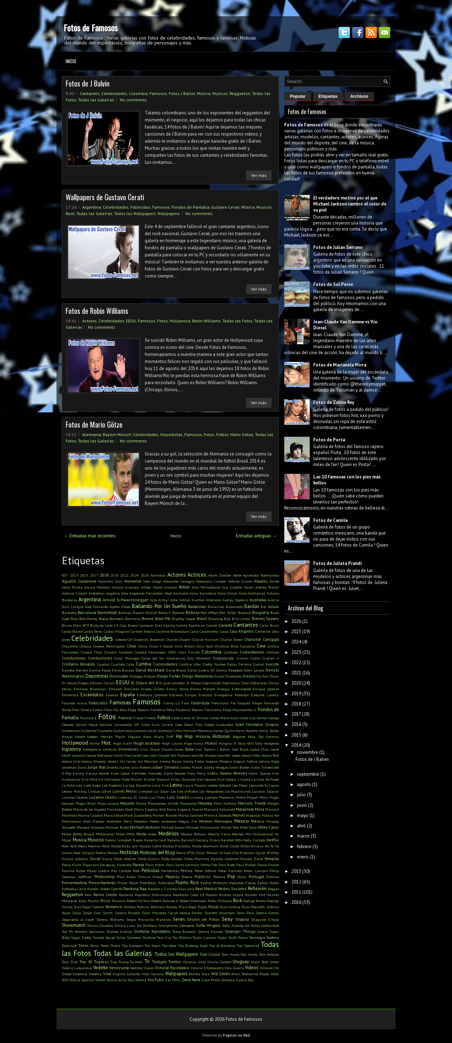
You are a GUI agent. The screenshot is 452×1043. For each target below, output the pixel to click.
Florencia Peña (162, 709)
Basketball (107, 612)
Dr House (69, 682)
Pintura (144, 876)
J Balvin (188, 93)
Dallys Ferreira (239, 664)
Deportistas (171, 434)
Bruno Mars (71, 625)
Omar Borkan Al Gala (213, 852)
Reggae (273, 888)
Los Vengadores (212, 791)
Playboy (172, 876)
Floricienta (213, 709)
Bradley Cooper (184, 618)
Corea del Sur (153, 658)
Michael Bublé (117, 827)
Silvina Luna (125, 925)
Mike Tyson (248, 827)
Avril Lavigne (72, 606)
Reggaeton (240, 93)
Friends (150, 717)
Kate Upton (120, 773)
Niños (244, 846)
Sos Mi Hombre (74, 931)
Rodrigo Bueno (254, 900)
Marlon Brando (165, 815)
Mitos (120, 834)
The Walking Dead (193, 945)
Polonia (219, 876)
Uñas (202, 961)
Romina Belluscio (151, 906)
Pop (231, 877)
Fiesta (97, 709)
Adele (237, 575)
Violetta (95, 973)
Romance (114, 906)
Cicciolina (247, 646)
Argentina (91, 207)
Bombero (116, 618)
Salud (87, 912)
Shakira (242, 919)
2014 (296, 745)
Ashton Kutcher (191, 599)
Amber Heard (151, 587)
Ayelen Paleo (119, 606)
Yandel (100, 979)
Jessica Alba (251, 755)
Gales (176, 717)
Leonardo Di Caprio (264, 785)
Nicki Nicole (111, 846)
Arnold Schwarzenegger (126, 599)
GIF (136, 724)
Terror (94, 945)
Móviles (238, 834)
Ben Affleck (209, 612)
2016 (296, 724)
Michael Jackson (145, 827)
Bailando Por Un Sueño (159, 605)
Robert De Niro (138, 900)
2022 (124, 575)
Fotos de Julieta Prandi (337, 563)
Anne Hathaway (252, 593)
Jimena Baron (171, 761)
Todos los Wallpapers (135, 213)
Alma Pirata (72, 587)
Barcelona (87, 612)
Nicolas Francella (176, 846)
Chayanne (70, 646)
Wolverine (250, 973)
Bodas (103, 618)
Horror (95, 743)
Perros (186, 870)
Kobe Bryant (132, 779)
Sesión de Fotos (203, 919)
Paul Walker (246, 864)
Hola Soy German (263, 736)
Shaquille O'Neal (265, 919)
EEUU (131, 320)
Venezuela (119, 967)
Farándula (200, 702)
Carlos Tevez (92, 631)
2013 (74, 575)
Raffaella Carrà (74, 888)
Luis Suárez (178, 797)
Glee (178, 724)
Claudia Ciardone (118, 652)
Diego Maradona (197, 676)
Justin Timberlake (265, 767)
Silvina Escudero (100, 925)
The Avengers (132, 945)
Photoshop (104, 876)
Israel (178, 749)
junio (302, 805)
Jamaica (78, 755)
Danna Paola (100, 670)
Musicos (220, 93)
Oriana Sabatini (75, 858)
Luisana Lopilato (204, 797)
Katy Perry (197, 773)
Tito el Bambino (222, 945)
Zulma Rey (245, 979)
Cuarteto (118, 664)
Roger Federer (93, 906)
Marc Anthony (225, 803)
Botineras (133, 618)
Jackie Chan (259, 749)
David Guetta (198, 670)
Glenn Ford (193, 724)
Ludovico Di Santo (133, 797)
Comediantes (252, 652)
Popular (298, 96)
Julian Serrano (166, 767)
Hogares (239, 736)
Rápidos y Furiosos (162, 888)
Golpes (209, 724)
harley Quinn (223, 730)
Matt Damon (94, 821)
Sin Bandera (147, 925)
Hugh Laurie (172, 743)
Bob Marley (88, 618)
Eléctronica (231, 682)
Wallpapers (168, 213)
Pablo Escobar (172, 858)
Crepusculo (223, 658)
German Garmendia (116, 724)
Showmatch (73, 925)
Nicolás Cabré (150, 846)
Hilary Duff (163, 736)
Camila (169, 625)
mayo (302, 815)
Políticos (203, 876)
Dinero (219, 676)
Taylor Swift (227, 937)
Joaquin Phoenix (219, 761)
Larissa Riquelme (136, 785)
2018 (104, 575)
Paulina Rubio (73, 870)
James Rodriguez (100, 755)
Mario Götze (241, 434)
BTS (86, 625)
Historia (203, 736)
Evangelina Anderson (231, 694)
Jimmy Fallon (194, 761)
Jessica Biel (270, 755)
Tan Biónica (182, 937)
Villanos (266, 967)
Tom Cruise (210, 954)
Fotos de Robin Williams (97, 310)
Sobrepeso (187, 925)
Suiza (120, 937)
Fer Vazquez (241, 703)
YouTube (155, 979)
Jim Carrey (128, 761)
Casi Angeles (242, 631)
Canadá (225, 625)
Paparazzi (91, 864)
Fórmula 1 (88, 717)
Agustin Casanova (79, 581)
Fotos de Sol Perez (333, 284)
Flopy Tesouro (138, 709)
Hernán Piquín (113, 736)
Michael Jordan (173, 827)
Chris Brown (185, 646)
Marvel (238, 815)
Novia (180, 852)
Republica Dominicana (153, 894)
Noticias (129, 852)
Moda (141, 833)
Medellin (141, 821)
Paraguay (107, 864)
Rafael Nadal (268, 882)
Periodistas (170, 870)
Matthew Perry (119, 821)
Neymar (94, 846)
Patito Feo (209, 864)
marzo (303, 836)
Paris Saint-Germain (182, 864)
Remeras (126, 894)
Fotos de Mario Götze (94, 424)
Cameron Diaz (150, 625)
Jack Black (240, 749)
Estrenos (176, 694)
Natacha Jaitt (155, 840)
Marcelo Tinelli (252, 803)
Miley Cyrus (268, 827)
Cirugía (86, 652)
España (127, 695)
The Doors (152, 945)
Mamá (141, 803)
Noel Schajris (83, 852)
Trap (113, 961)
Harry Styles (269, 730)
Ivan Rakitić (205, 749)
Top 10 (85, 961)
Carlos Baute (72, 631)
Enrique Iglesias (266, 688)
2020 (114, 575)
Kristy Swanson (183, 779)
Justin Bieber (239, 767)
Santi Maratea (154, 912)
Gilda (146, 724)
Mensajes (223, 821)
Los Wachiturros (238, 791)
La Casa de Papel (265, 779)
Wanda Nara (199, 973)
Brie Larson (241, 618)
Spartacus (97, 931)
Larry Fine (160, 785)
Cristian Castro (248, 658)
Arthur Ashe (168, 599)
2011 (296, 892)
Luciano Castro (103, 797)
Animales (180, 593)
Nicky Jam (130, 846)
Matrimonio (71, 821)
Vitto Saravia (152, 973)
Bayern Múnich (117, 434)
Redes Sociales (232, 888)
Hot (106, 742)
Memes (206, 821)
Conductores (100, 658)
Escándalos (92, 695)
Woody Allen (269, 973)
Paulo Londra (98, 870)
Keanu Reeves (233, 773)
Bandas (251, 606)
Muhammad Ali (266, 834)
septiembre (308, 774)
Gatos (243, 717)
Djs (258, 676)
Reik (88, 894)
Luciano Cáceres (75, 797)
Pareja (138, 864)
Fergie (257, 703)
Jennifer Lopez (229, 755)
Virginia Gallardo (126, 973)
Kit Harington (110, 779)
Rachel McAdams (214, 882)
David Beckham (150, 670)
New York (69, 846)
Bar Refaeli (270, 606)
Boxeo (148, 618)
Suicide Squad (104, 937)
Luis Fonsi (157, 797)
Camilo (211, 625)
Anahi (249, 587)
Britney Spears (265, 618)
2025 (145, 575)
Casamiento (209, 631)
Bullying (96, 625)
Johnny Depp (269, 761)
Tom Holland (269, 954)
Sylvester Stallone (141, 937)
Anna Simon (228, 593)
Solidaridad (270, 925)
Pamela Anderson (225, 858)
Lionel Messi (125, 791)
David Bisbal (176, 670)
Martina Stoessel (217, 815)
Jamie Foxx (122, 755)
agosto (304, 784)
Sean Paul (245, 912)
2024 (134, 575)
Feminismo (220, 703)
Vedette (100, 968)
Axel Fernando (96, 606)
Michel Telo (229, 827)
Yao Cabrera (136, 979)
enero (303, 857)
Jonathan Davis (74, 767)
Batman (125, 612)
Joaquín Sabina (245, 761)
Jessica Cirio (71, 761)
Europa (190, 694)
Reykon (211, 894)
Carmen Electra (142, 631)
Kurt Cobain (226, 779)
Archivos (359, 96)
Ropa (192, 906)
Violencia (80, 973)
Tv (147, 961)
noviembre (307, 752)
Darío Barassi (123, 670)
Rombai (130, 906)
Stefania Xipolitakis (152, 931)
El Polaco (193, 682)
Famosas (120, 702)
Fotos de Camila (330, 520)
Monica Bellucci (194, 834)
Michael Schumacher (203, 827)
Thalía (115, 945)
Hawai (67, 736)
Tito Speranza (248, 945)
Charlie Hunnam (205, 639)
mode (152, 834)
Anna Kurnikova (203, 593)
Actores (89, 320)
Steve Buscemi (184, 931)
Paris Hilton (155, 864)
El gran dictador (172, 682)
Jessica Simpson (94, 761)
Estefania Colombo (152, 694)
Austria (273, 599)
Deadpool (235, 670)
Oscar (95, 858)
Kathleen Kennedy (147, 773)
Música (203, 93)
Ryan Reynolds (253, 906)
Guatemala (71, 730)
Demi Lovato (254, 670)
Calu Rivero (129, 625)
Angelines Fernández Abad (150, 593)
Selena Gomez (267, 912)
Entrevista (70, 694)
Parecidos (124, 864)
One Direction (243, 852)
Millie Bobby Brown (78, 834)
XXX (65, 979)
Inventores (128, 749)
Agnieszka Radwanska (261, 575)
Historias (221, 736)
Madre (241, 797)
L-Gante (244, 779)
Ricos (105, 900)
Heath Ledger (86, 736)
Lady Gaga (92, 785)
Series (179, 919)
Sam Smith (103, 912)
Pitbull (158, 876)
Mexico (241, 821)
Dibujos (150, 676)
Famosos (158, 93)
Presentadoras (102, 882)
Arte (153, 599)
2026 (296, 621)
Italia (189, 749)
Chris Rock (204, 646)
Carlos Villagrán (116, 631)
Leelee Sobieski (219, 785)
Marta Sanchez (190, 815)
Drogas (83, 682)
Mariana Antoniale (219, 809)
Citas (98, 652)
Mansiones (188, 803)
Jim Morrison (148, 761)
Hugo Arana (193, 743)
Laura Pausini (194, 785)
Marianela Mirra (250, 809)
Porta (241, 876)
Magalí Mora (257, 797)
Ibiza (242, 743)
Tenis (83, 945)
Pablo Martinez (196, 858)
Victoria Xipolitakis (172, 967)
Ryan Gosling (230, 906)
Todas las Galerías (96, 99)
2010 (296, 902)
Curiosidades (165, 664)
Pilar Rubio (126, 876)
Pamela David (251, 858)
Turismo (136, 961)
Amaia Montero (97, 587)
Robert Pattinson (193, 900)
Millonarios (105, 834)
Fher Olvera (81, 709)
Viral (107, 973)
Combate (231, 652)
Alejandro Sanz (110, 581)
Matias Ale (270, 815)
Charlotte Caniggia (261, 639)
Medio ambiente (163, 821)
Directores (234, 676)
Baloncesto (234, 606)
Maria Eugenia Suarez (185, 809)
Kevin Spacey (259, 773)
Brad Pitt (163, 618)
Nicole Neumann (205, 846)
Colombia (138, 93)
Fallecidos (140, 207)
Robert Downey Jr (165, 900)
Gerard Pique (86, 724)
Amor (184, 587)
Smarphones (168, 925)
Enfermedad (241, 688)
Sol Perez (252, 925)
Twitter (174, 961)
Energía (223, 688)
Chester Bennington (109, 646)
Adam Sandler (220, 575)
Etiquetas (328, 96)
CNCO (172, 652)
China (142, 646)
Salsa (76, 912)
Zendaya (228, 979)
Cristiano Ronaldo (78, 664)
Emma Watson (202, 688)
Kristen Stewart (157, 779)
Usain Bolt (259, 961)
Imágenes (271, 743)
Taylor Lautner (204, 937)
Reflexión (257, 889)
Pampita (271, 858)
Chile (131, 646)
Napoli (138, 840)
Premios (272, 876)
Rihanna (119, 900)
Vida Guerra (234, 967)
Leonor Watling (74, 791)
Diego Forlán (169, 676)
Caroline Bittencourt (172, 631)
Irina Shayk (150, 749)
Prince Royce (127, 882)
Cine (261, 646)
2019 (296, 694)
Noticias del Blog (157, 853)
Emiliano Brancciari (90, 688)
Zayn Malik (210, 979)
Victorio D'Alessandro (207, 967)
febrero (304, 847)
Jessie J (113, 761)
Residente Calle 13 (188, 894)
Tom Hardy (249, 954)
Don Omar (270, 676)
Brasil (202, 618)
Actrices (197, 574)
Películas (151, 871)
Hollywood (180, 320)
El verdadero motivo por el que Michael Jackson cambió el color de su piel (349, 204)
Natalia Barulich (181, 840)
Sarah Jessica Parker (185, 912)
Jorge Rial (97, 767)
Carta (194, 631)
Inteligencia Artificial (100, 749)
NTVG (190, 852)
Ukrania (189, 961)
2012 (296, 882)
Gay (253, 717)
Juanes (124, 767)
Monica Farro (219, 834)
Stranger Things (240, 931)
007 (65, 575)
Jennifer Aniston (204, 755)
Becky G (165, 612)
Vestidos (136, 967)
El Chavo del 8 (144, 682)
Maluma (127, 803)
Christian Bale (226, 646)
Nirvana (256, 846)
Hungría (225, 743)
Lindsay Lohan (100, 791)
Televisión (69, 945)
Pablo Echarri (149, 858)
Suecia (262, 931)
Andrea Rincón (267, 587)
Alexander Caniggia (179, 581)
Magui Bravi (86, 803)
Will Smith (220, 973)
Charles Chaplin (178, 639)
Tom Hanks (230, 954)
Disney (249, 676)
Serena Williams (110, 919)
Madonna (226, 797)
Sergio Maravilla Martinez (148, 919)
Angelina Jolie (117, 593)
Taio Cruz (164, 937)
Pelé (136, 870)
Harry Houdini (247, 730)
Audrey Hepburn (235, 599)
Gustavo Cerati (225, 207)
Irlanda (167, 749)
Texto (105, 945)
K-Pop (66, 773)
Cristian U (270, 658)
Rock (70, 213)
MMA (130, 834)
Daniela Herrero (75, 670)
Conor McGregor (127, 658)
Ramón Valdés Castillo (104, 888)
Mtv (248, 834)
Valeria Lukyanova (77, 967)
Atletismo (213, 599)
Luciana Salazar (265, 791)
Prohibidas (147, 882)
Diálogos (136, 676)
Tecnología (257, 937)
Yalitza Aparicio (81, 979)
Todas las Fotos (237, 320)
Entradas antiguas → (256, 536)
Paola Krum (71, 864)
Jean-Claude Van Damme (170, 755)
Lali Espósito (112, 785)
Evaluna (205, 694)
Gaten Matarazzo (224, 717)
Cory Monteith (199, 658)
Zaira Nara (191, 979)
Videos (251, 968)
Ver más (259, 175)
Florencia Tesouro (189, 709)
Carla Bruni (269, 625)
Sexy (227, 918)
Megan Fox (187, 821)
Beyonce (244, 612)
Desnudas (119, 676)
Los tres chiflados (184, 791)
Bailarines (216, 606)
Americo (170, 587)
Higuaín (134, 736)
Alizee (274, 581)
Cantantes (90, 93)
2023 (296, 652)
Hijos (147, 736)
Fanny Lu (171, 703)
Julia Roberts (141, 767)
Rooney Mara (177, 906)
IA (234, 743)
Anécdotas (97, 593)
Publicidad (166, 882)
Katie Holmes (175, 773)
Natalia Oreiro (208, 840)
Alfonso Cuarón (240, 581)
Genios (262, 717)
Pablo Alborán (125, 858)
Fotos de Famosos (91, 27)
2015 (84, 575)
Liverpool (145, 791)
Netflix (273, 839)
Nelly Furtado (254, 840)
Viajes (148, 967)
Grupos (272, 724)
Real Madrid (206, 888)
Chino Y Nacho (161, 646)
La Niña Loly (72, 785)
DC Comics (218, 670)
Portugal (256, 876)
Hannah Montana (197, 730)
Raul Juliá (186, 888)
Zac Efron (172, 979)
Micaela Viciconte (91, 827)
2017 (94, 575)
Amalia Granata (125, 587)
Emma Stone (177, 688)
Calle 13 (111, 625)
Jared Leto (141, 755)
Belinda (178, 612)
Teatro (243, 937)
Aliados (261, 581)
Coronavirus (176, 658)
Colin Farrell (189, 652)
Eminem (115, 688)
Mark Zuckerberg (137, 815)
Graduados (224, 724)
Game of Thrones (194, 717)
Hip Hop (184, 736)
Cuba (130, 664)
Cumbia (143, 664)
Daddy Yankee (214, 664)
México (257, 821)
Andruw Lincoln (74, 593)
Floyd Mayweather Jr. (240, 709)
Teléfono (272, 937)
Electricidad (211, 682)
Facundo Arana (74, 703)
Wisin (235, 973)
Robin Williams (206, 320)
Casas (224, 631)
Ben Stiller (228, 612)
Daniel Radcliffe (266, 664)
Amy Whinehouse (206, 587)
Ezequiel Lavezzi (265, 694)
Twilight (159, 961)
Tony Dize (70, 961)
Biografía (260, 612)
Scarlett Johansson (219, 912)
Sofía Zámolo (233, 925)
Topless (101, 961)
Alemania (91, 434)
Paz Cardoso (121, 870)
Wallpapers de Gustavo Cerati (105, 197)
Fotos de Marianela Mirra (339, 365)
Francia (125, 717)
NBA (238, 840)
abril (301, 826)
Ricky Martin (89, 900)
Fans (185, 703)
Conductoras (74, 658)
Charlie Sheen (231, 639)
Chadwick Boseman (149, 639)
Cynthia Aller (190, 664)
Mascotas (253, 815)
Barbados (69, 612)
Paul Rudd (227, 864)
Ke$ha (212, 773)
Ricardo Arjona (231, 894)
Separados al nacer (78, 919)
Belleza (193, 612)
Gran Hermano (249, 724)
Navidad (227, 840)
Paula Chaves (268, 864)
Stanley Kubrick (119, 931)
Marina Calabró (90, 815)
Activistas (158, 575)
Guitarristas (123, 730)
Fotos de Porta (329, 440)
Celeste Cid (123, 639)
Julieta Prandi (191, 767)
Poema (187, 876)
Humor (211, 743)
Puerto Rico (187, 883)
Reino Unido (105, 894)
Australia (258, 599)
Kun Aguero (206, 779)
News (82, 846)
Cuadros (103, 664)
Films (107, 709)
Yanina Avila (116, 979)
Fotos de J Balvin (87, 83)
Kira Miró (89, 779)
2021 (296, 673)
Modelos (168, 833)
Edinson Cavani (102, 682)
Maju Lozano (108, 803)
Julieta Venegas (216, 767)
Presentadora (74, 882)
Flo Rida (119, 709)
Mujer (66, 840)
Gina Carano (162, 724)
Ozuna (107, 858)
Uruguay (241, 962)
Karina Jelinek (97, 773)
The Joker (169, 945)
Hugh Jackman (146, 743)
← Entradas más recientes (89, 536)
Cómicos (273, 652)
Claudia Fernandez (150, 652)
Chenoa (85, 646)
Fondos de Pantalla (190, 207)
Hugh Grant (122, 743)
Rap (143, 888)
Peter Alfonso (205, 870)
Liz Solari (162, 791)
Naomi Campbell (118, 840)
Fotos (174, 93)
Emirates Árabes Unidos (144, 688)
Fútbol (222, 434)
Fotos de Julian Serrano (338, 247)
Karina (78, 773)
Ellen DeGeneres (254, 682)
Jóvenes (112, 767)
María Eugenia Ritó (149, 809)
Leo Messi (240, 785)
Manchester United (163, 803)
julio (301, 795)
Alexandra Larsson (211, 581)
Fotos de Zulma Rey (333, 402)
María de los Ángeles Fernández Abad (103, 809)
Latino (176, 785)
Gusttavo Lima (170, 730)
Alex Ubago (152, 581)
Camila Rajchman (190, 625)
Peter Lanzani (256, 870)
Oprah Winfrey (267, 852)
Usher (274, 961)
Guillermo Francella (97, 730)
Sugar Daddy (81, 937)
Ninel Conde (229, 846)
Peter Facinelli (230, 870)
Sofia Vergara (208, 925)
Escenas (112, 694)
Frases (138, 717)
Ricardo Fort (255, 894)
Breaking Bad (219, 618)
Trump (124, 961)
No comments (133, 99)
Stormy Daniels (210, 931)
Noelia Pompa (107, 852)
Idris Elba (254, 743)
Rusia (213, 906)
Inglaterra (71, 749)
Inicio (71, 61)
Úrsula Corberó (219, 961)
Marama (205, 803)
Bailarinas (197, 606)
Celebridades (114, 93)
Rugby (202, 906)
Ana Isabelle (232, 587)
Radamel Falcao (243, 882)
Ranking (131, 888)
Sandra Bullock (127, 912)
